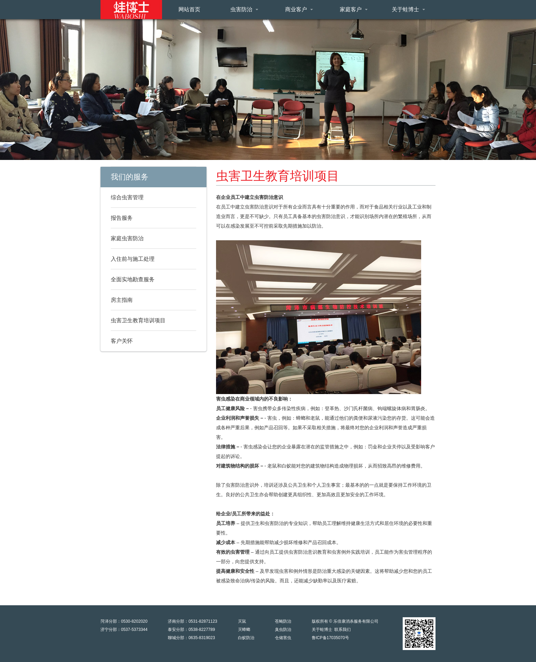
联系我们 (342, 629)
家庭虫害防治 (127, 238)
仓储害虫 (283, 637)
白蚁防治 (246, 637)
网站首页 (189, 9)
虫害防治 (244, 9)
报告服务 (122, 218)
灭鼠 (242, 621)
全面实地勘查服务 (133, 279)
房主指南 (122, 300)
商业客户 (299, 9)
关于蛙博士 (408, 9)
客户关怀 (122, 341)
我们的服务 (129, 177)
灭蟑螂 (244, 629)
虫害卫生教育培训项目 (138, 320)
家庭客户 (353, 9)
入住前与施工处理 (133, 259)
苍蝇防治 (283, 621)
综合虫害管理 (127, 197)
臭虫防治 (283, 629)
